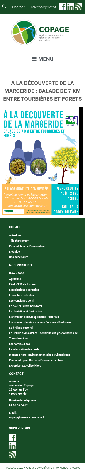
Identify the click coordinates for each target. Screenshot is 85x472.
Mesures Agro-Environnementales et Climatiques (39, 355)
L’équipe (14, 252)
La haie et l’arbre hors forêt (25, 306)
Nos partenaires (18, 257)
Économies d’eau (19, 344)
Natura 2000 (16, 274)
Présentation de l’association (27, 246)
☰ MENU (42, 59)
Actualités (15, 235)
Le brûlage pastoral (21, 328)
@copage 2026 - (15, 468)
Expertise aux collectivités (25, 366)
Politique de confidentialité (41, 468)
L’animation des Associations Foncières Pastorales (40, 322)
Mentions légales (70, 468)
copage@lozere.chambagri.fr (27, 417)
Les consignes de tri (21, 301)
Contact (18, 7)
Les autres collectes (21, 295)
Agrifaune (15, 279)
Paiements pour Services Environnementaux (36, 360)
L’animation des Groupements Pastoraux (34, 317)
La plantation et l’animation (25, 311)
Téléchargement (43, 7)
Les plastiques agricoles (24, 290)
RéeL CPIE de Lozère (22, 284)
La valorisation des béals (24, 349)
